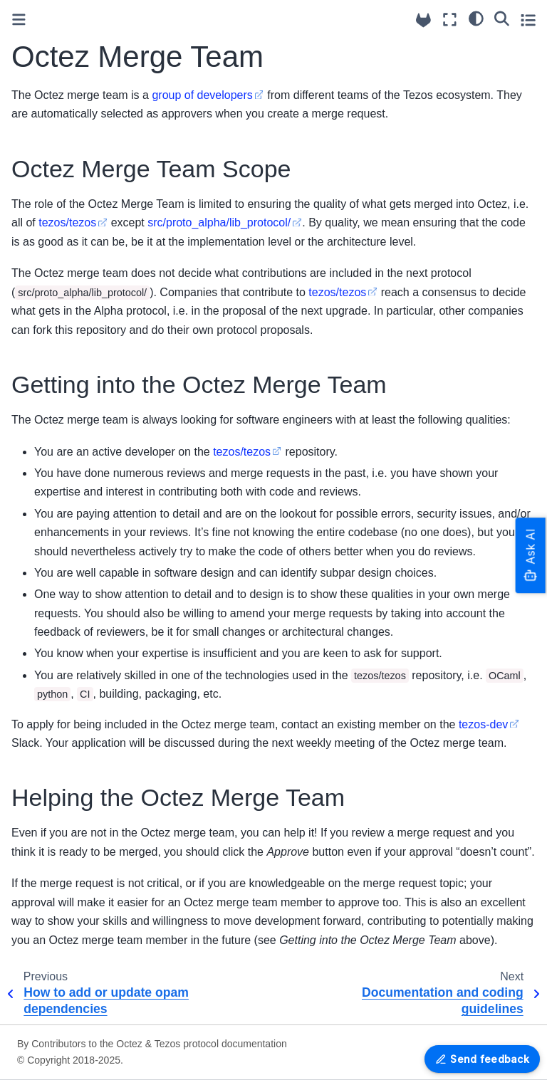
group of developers (202, 95)
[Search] (502, 18)
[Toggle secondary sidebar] (528, 19)
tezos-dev (483, 724)
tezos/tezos (67, 222)
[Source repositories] (423, 20)
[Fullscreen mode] (450, 19)
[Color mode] (476, 18)
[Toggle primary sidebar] (19, 19)
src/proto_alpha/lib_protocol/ (219, 222)
